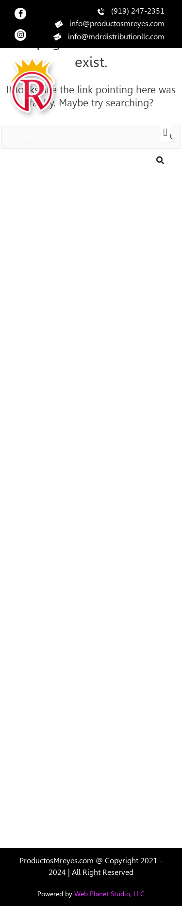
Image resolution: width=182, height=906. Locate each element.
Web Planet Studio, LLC (109, 894)
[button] (165, 133)
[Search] (160, 160)
